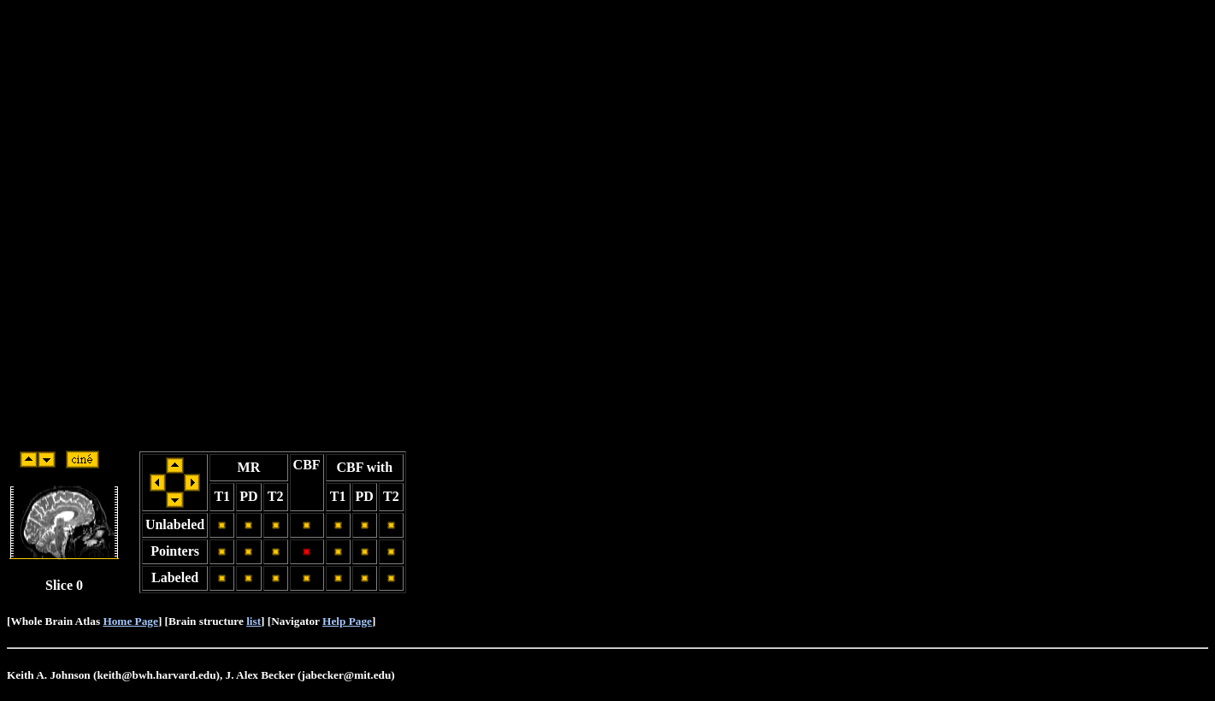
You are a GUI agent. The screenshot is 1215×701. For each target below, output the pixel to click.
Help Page (347, 621)
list (253, 621)
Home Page (130, 621)
